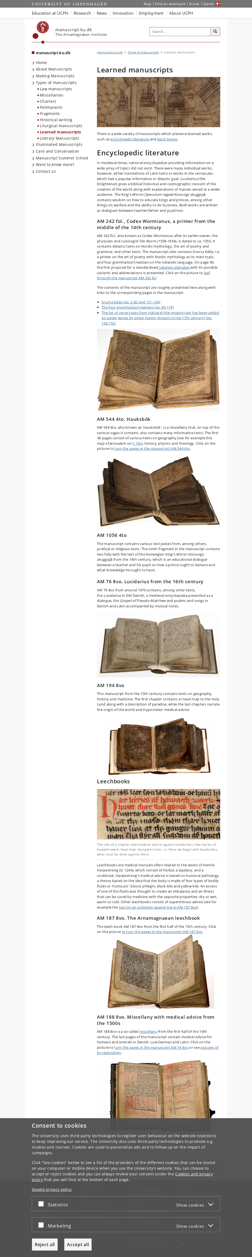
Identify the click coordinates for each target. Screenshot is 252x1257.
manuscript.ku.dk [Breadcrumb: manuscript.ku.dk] (110, 52)
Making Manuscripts (55, 75)
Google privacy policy (52, 1189)
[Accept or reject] (42, 1203)
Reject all (45, 1245)
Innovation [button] (123, 13)
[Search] (215, 31)
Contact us (46, 171)
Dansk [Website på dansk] (208, 3)
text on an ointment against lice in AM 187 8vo (158, 907)
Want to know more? (55, 164)
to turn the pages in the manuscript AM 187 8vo (162, 931)
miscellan (147, 1031)
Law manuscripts (56, 88)
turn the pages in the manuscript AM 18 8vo (151, 1047)
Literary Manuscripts (59, 138)
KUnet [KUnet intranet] (194, 3)
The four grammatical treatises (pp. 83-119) (138, 307)
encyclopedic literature (130, 139)
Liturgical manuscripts (61, 125)
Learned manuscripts (60, 131)
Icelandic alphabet (174, 267)
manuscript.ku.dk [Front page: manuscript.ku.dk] (53, 52)
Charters (48, 101)
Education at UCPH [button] (50, 13)
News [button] (102, 13)
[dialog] (126, 1187)
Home (41, 62)
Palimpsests (51, 107)
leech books (167, 139)
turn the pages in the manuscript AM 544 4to (152, 448)
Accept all (78, 1245)
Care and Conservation (57, 151)
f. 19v (137, 443)
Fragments (50, 113)
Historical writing (56, 119)
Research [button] (82, 13)
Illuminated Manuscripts (59, 144)
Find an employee (170, 3)
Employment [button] (151, 13)
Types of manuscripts (56, 82)
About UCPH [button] (181, 13)
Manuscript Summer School (62, 158)
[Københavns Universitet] (41, 32)
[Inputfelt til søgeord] (180, 31)
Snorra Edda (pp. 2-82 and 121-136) (131, 302)
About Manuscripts (54, 69)
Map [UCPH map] (147, 3)
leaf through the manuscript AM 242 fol (153, 275)
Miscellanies (52, 95)
